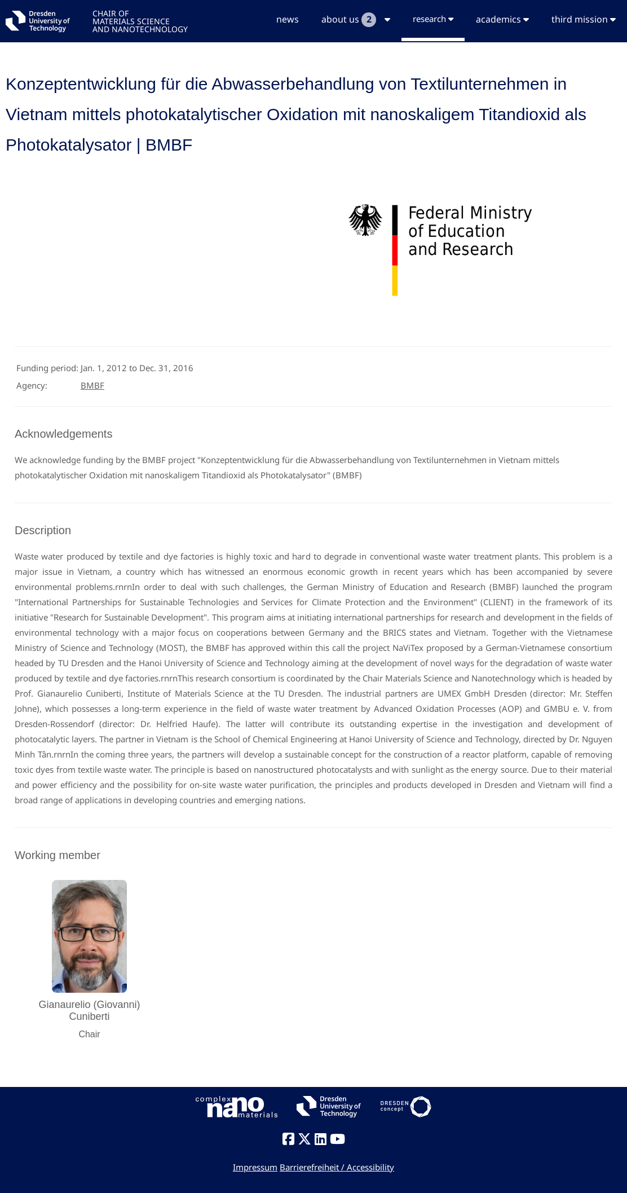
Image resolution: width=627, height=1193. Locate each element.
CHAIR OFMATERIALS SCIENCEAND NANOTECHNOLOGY (140, 20)
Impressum (255, 1167)
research (433, 18)
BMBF (92, 385)
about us (355, 19)
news (287, 19)
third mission (583, 19)
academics (502, 19)
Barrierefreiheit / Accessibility (337, 1167)
